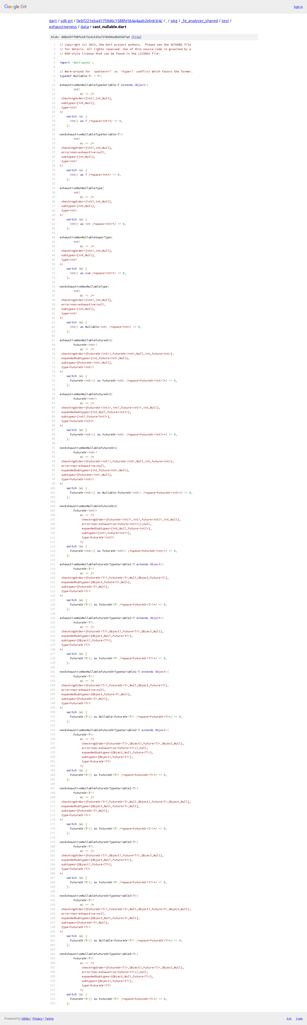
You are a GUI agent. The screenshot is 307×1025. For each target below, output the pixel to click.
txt (289, 1018)
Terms (49, 1018)
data (85, 26)
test (225, 20)
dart (53, 20)
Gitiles (26, 1018)
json (299, 1018)
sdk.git (67, 20)
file (136, 37)
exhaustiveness (63, 26)
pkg (174, 20)
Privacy (37, 1018)
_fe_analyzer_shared (199, 20)
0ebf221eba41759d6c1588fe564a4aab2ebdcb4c (119, 20)
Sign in (298, 7)
